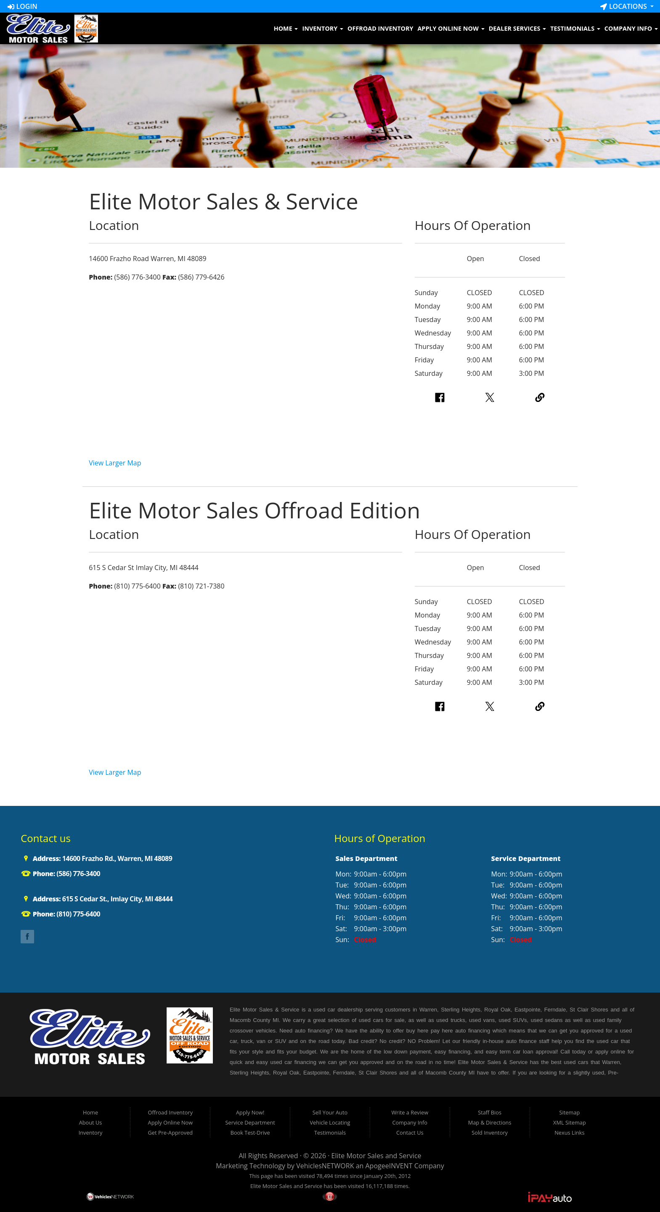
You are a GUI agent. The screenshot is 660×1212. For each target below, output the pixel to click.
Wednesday (433, 333)
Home (286, 28)
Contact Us (410, 1132)
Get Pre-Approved (170, 1132)
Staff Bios (489, 1112)
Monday (427, 306)
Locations (624, 6)
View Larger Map (115, 462)
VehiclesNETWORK (325, 1165)
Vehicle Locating (330, 1122)
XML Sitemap (569, 1122)
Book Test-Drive (250, 1132)
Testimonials (575, 28)
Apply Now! (250, 1112)
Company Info (631, 28)
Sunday (426, 292)
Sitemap (569, 1112)
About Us (90, 1122)
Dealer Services (517, 28)
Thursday (429, 346)
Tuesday (428, 319)
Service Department (250, 1122)
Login (22, 6)
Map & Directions (490, 1122)
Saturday (429, 373)
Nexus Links (569, 1132)
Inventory (322, 28)
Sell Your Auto (330, 1112)
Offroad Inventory (380, 28)
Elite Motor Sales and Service (376, 1155)
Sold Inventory (490, 1132)
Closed (529, 258)
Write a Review (410, 1112)
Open (475, 258)
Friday (424, 359)
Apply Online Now (450, 28)
